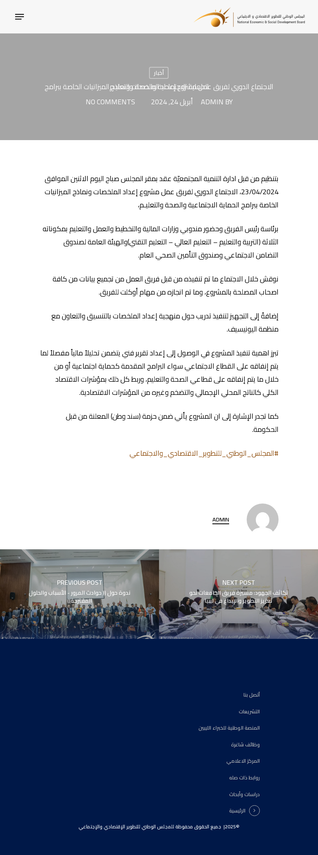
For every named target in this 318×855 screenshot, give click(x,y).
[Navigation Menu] (19, 17)
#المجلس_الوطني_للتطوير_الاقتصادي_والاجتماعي (204, 453)
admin (212, 102)
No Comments (110, 102)
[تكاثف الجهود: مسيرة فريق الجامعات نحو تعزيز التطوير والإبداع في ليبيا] (238, 594)
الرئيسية (237, 810)
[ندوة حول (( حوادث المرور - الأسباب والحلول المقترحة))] (79, 594)
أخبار (159, 73)
